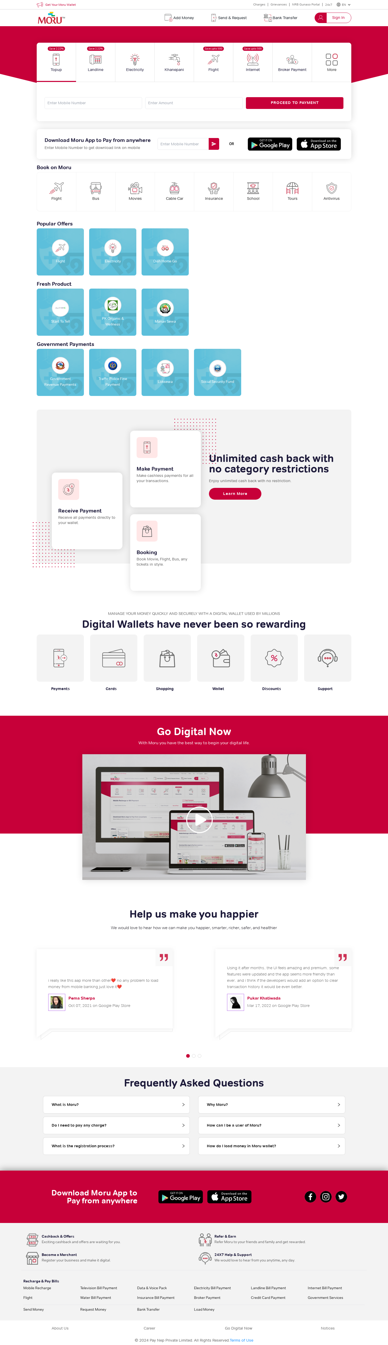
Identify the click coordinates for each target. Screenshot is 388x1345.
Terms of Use (241, 1340)
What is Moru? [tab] (65, 1104)
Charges (259, 4)
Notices (328, 1328)
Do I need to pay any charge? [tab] (79, 1125)
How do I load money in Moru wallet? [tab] (241, 1146)
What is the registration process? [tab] (83, 1146)
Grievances (279, 4)
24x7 (328, 5)
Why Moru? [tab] (217, 1104)
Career (149, 1328)
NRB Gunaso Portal (306, 4)
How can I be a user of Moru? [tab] (234, 1125)
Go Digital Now (238, 1328)
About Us (60, 1328)
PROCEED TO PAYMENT (295, 102)
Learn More (235, 493)
